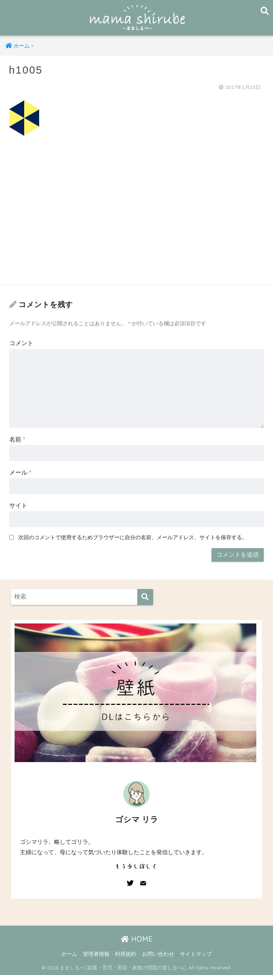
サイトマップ (196, 954)
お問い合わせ (158, 954)
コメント (21, 343)
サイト (18, 505)
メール (20, 472)
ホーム (69, 954)
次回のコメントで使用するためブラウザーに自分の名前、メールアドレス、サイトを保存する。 (132, 537)
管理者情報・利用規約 (109, 954)
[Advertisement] (136, 217)
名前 (17, 439)
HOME (136, 938)
